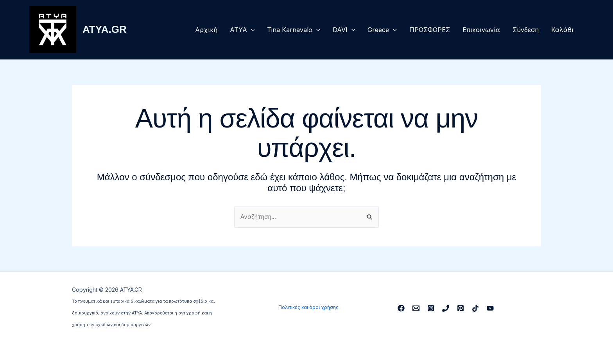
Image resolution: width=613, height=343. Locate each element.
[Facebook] (401, 308)
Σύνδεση (526, 30)
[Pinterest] (460, 308)
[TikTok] (475, 308)
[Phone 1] (445, 308)
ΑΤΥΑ (242, 29)
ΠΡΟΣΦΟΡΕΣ (429, 30)
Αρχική (206, 30)
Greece (382, 29)
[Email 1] (415, 308)
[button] (251, 29)
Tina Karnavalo (293, 29)
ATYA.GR (104, 29)
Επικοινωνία (481, 30)
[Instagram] (430, 308)
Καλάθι (562, 30)
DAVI (344, 29)
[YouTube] (490, 308)
